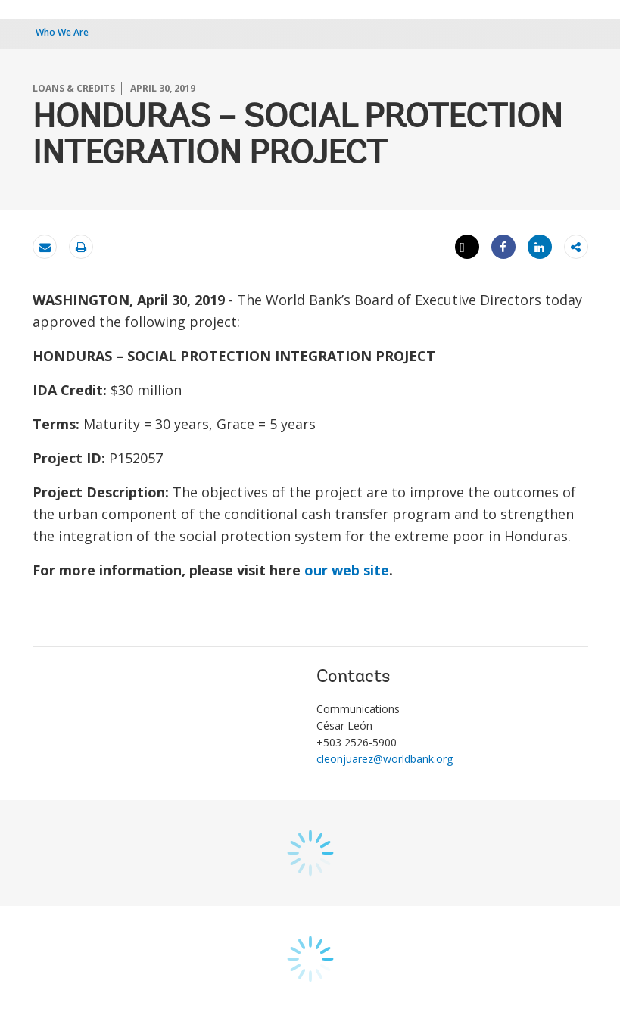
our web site (346, 570)
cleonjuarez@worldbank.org (384, 759)
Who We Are (62, 32)
